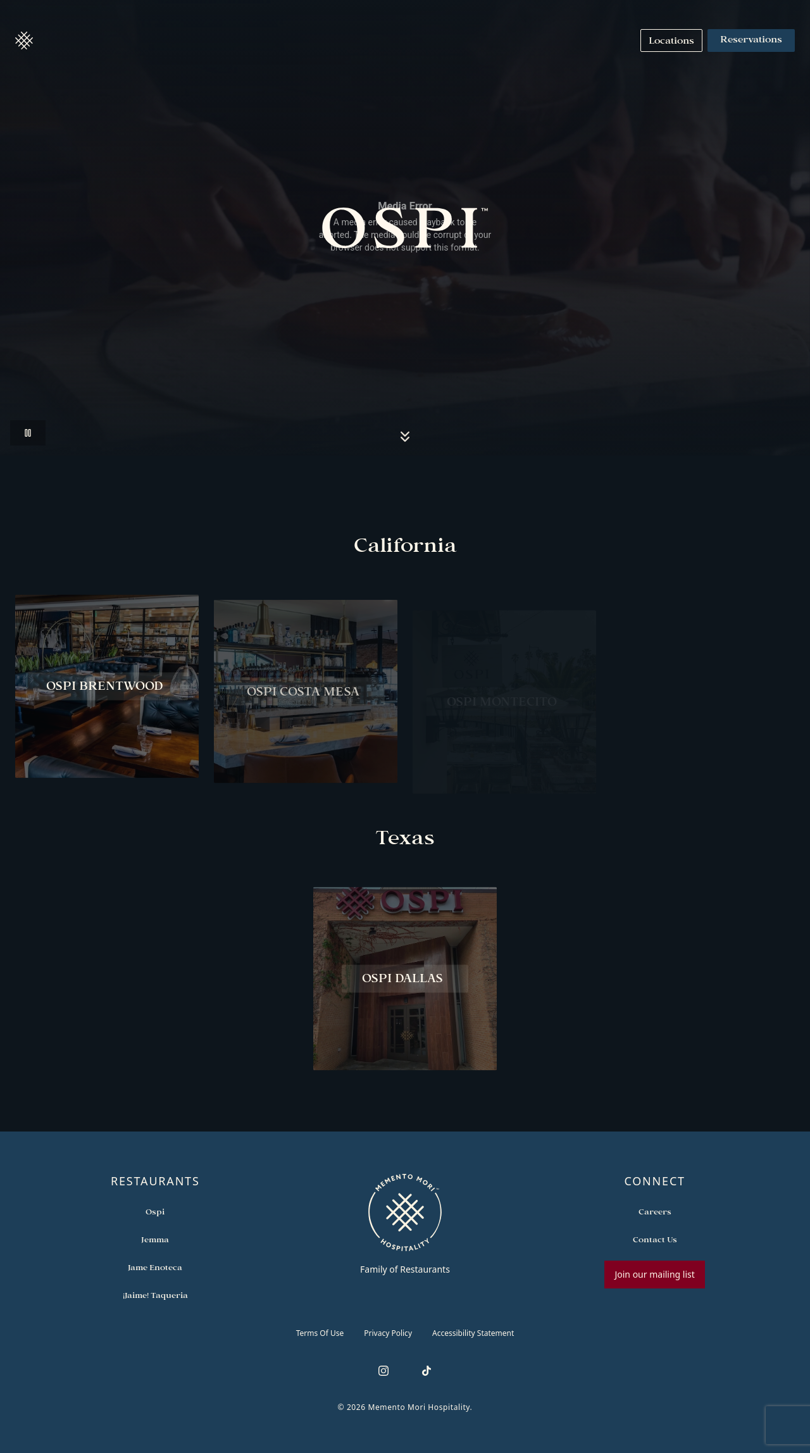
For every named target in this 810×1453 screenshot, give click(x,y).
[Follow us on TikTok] (426, 1370)
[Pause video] (28, 433)
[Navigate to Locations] (671, 40)
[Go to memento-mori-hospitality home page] (405, 1224)
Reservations (751, 40)
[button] (24, 40)
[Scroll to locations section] (405, 437)
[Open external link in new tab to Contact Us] (655, 1239)
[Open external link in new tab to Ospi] (155, 1211)
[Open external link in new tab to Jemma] (155, 1239)
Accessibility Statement (473, 1333)
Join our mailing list (654, 1274)
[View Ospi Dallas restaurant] (405, 984)
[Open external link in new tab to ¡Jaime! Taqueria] (155, 1294)
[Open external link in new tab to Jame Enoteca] (155, 1267)
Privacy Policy (388, 1333)
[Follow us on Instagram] (383, 1370)
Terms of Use (320, 1333)
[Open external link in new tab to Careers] (655, 1211)
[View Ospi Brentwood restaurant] (107, 692)
